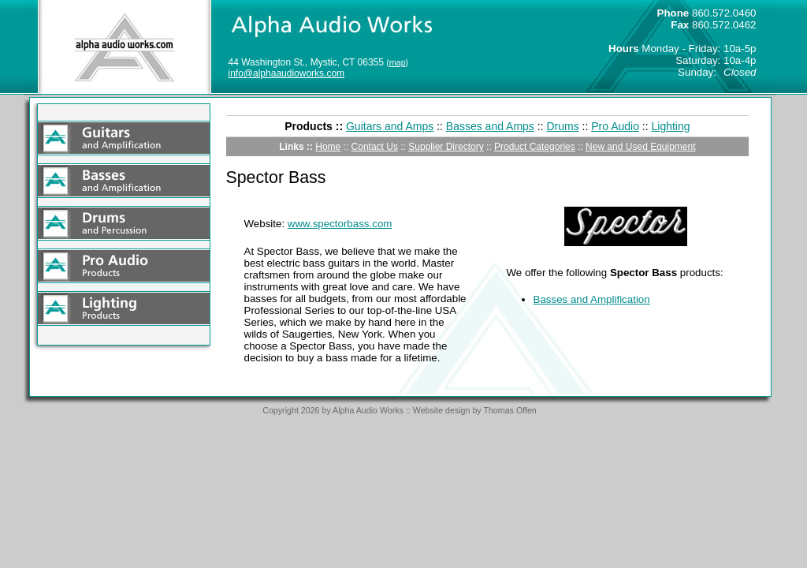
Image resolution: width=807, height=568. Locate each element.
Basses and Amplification (592, 299)
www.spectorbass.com (340, 224)
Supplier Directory (445, 146)
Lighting (671, 126)
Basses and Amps (490, 126)
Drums (562, 126)
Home (327, 146)
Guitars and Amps (389, 126)
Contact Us (374, 146)
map (397, 62)
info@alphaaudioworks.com (287, 73)
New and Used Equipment (640, 146)
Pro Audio (615, 126)
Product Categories (534, 146)
